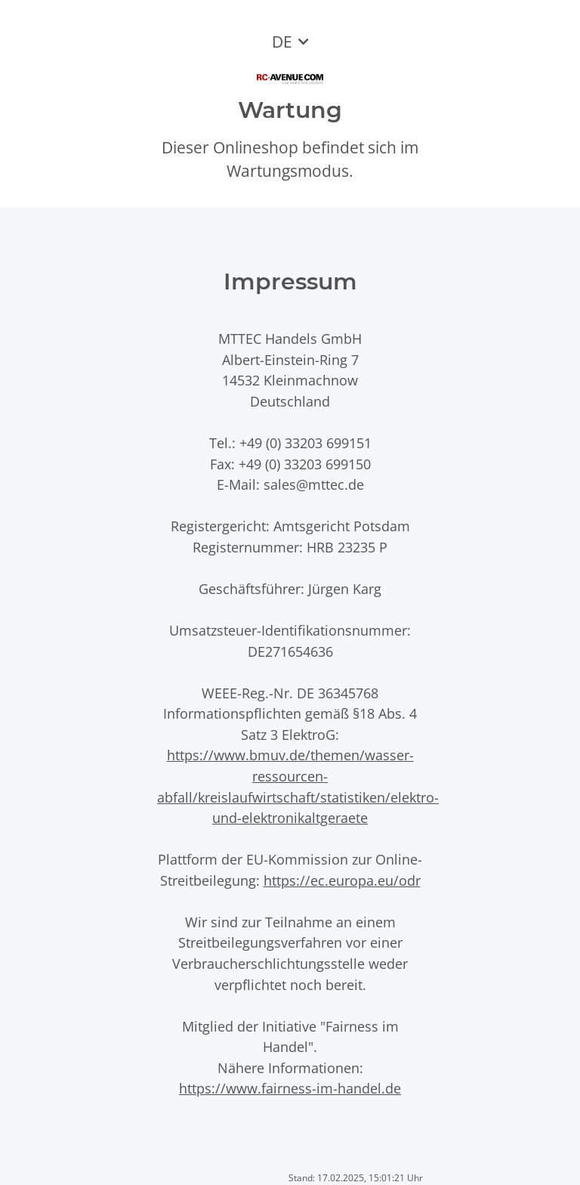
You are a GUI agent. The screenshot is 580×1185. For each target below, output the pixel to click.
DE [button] (282, 41)
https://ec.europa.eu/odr (342, 880)
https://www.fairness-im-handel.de (290, 1087)
